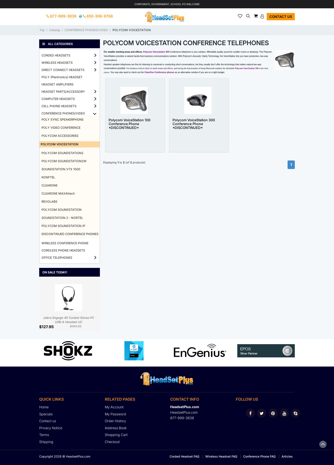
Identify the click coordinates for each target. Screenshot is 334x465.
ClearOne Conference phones (159, 72)
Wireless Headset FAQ (221, 456)
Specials (46, 414)
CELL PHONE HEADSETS (59, 106)
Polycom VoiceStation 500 (246, 68)
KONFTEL (48, 177)
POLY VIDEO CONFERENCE (61, 127)
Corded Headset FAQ (184, 456)
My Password (115, 414)
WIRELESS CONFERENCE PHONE (65, 243)
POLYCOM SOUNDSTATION (62, 209)
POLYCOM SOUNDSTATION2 (63, 153)
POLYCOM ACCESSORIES (60, 135)
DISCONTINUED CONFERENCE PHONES (70, 234)
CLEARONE (50, 185)
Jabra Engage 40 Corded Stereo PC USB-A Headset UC (68, 304)
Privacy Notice (50, 428)
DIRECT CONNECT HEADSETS (63, 70)
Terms (44, 435)
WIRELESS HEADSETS (57, 62)
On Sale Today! (54, 272)
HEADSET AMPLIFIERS (57, 84)
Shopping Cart (116, 435)
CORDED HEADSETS (56, 55)
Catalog (54, 30)
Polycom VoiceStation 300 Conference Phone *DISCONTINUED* (194, 124)
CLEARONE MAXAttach (58, 193)
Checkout (112, 442)
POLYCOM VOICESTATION (131, 30)
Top (42, 30)
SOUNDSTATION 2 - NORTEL (62, 218)
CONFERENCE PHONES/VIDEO (86, 30)
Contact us (280, 16)
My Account (114, 407)
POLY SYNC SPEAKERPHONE (63, 119)
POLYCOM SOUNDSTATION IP (63, 226)
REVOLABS (49, 201)
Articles (287, 456)
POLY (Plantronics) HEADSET (62, 77)
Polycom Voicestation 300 (156, 52)
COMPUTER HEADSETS (58, 99)
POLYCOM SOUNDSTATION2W (64, 161)
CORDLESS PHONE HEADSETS (63, 250)
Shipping (46, 442)
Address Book (116, 428)
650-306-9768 (98, 16)
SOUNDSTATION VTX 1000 (61, 169)
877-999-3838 (61, 16)
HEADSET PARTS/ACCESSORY (63, 91)
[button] (263, 16)
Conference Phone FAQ (259, 456)
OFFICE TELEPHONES (57, 257)
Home (44, 407)
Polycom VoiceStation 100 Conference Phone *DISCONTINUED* (129, 124)
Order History (115, 421)
